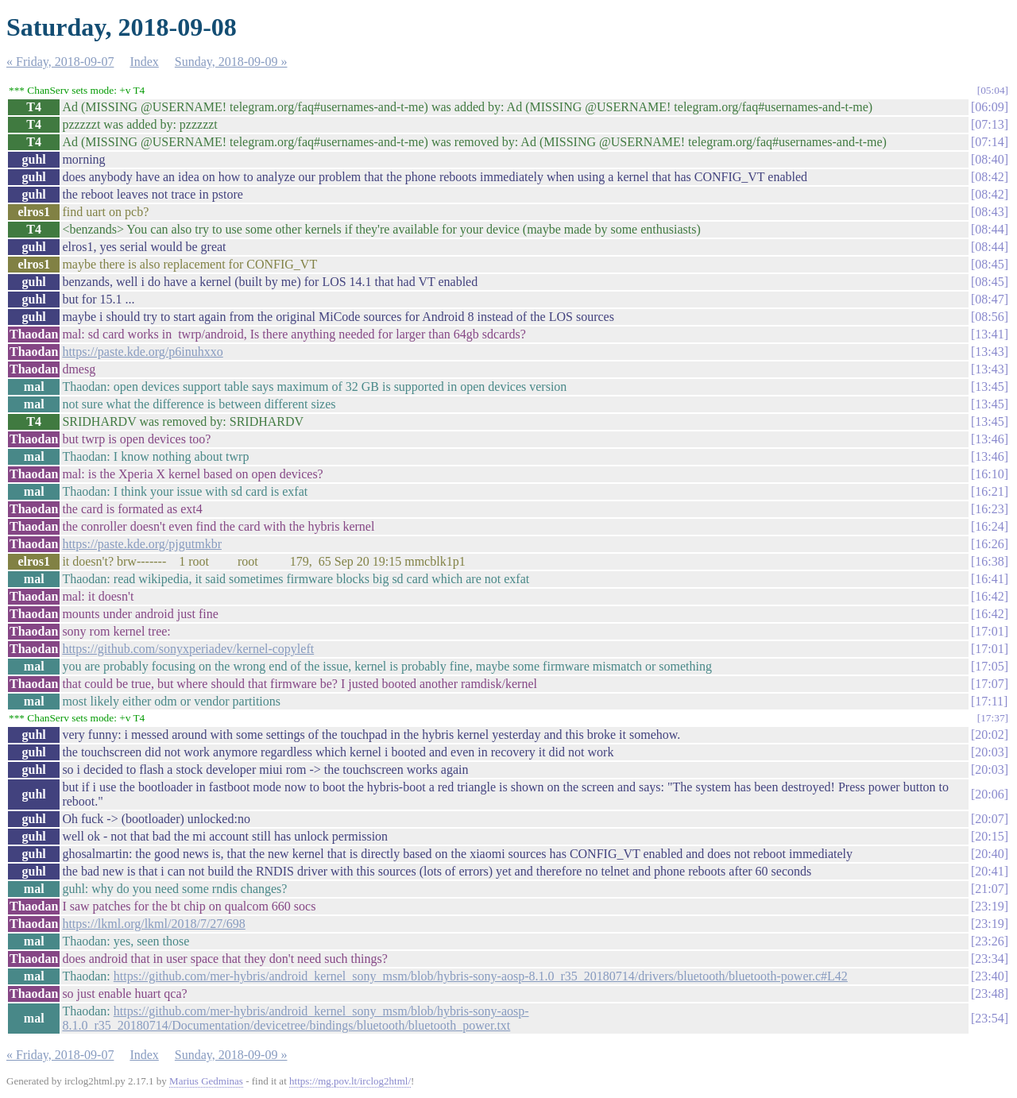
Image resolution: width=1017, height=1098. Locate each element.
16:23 (989, 509)
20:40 (989, 853)
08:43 (989, 211)
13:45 (989, 386)
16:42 (989, 596)
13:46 (989, 439)
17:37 (992, 718)
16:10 (989, 474)
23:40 (989, 976)
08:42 (989, 177)
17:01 (989, 631)
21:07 (989, 888)
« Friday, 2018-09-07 (60, 61)
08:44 (989, 229)
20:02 (989, 734)
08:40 (989, 159)
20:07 (989, 818)
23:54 (989, 1018)
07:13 (989, 124)
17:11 (989, 701)
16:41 (989, 579)
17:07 (989, 683)
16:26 (989, 544)
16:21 (989, 491)
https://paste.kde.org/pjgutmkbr (142, 544)
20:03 (989, 752)
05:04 (992, 90)
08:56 (989, 316)
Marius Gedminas (206, 1081)
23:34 (989, 958)
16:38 (989, 561)
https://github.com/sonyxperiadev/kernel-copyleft (188, 648)
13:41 (989, 334)
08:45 (989, 264)
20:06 (989, 794)
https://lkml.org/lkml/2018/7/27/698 (153, 923)
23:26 (989, 941)
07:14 (989, 142)
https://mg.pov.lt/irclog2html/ (350, 1081)
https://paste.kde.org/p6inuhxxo (142, 351)
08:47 (989, 299)
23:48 (989, 993)
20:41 (989, 871)
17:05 (989, 666)
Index (144, 61)
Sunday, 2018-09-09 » (231, 61)
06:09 (989, 107)
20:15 (989, 836)
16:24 (989, 526)
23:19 (989, 906)
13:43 (989, 351)
